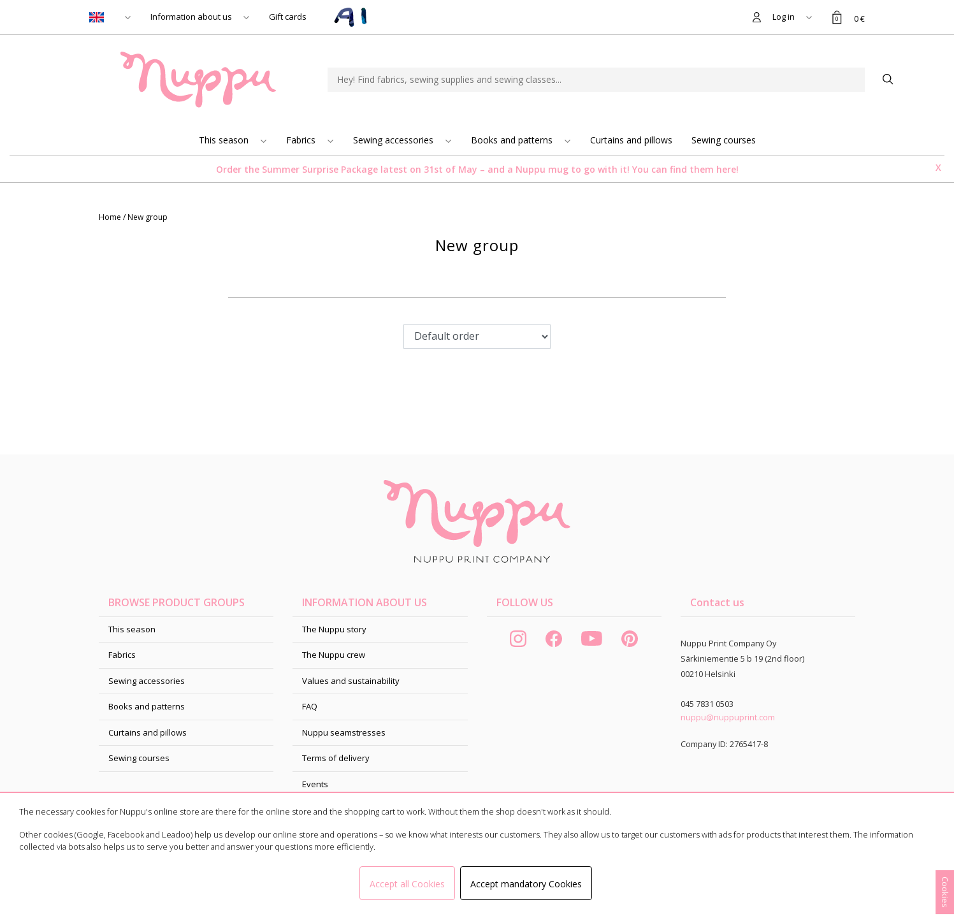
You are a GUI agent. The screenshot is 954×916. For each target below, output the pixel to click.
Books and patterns (513, 140)
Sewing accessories (394, 140)
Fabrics (302, 140)
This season (225, 140)
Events (315, 784)
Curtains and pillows (631, 140)
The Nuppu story (334, 629)
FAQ (309, 706)
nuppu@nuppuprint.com (728, 717)
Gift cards (288, 16)
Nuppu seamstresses (344, 732)
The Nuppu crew (333, 654)
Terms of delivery (336, 758)
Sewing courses (723, 140)
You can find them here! (685, 169)
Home (111, 217)
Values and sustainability (351, 681)
